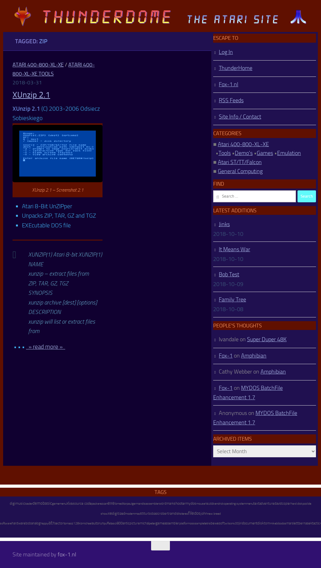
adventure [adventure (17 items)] (266, 503)
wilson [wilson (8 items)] (229, 523)
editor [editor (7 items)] (123, 504)
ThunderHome (235, 68)
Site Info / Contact (240, 116)
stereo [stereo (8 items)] (184, 514)
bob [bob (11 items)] (28, 523)
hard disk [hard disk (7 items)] (297, 504)
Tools (224, 153)
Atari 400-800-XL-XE (38, 64)
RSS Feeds (231, 100)
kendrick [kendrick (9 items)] (218, 504)
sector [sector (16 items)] (59, 523)
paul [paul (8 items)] (129, 504)
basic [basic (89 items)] (47, 503)
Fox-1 (226, 355)
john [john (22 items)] (204, 513)
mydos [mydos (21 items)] (191, 503)
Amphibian (253, 355)
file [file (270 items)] (191, 513)
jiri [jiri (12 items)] (240, 523)
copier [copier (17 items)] (286, 503)
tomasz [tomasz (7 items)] (68, 523)
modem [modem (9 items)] (130, 514)
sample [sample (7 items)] (199, 523)
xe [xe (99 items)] (110, 513)
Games (265, 153)
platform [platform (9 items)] (184, 523)
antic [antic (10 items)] (126, 523)
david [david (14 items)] (278, 504)
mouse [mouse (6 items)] (200, 504)
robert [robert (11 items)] (164, 514)
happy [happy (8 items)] (44, 523)
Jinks (224, 224)
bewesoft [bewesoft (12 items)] (218, 523)
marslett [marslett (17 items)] (292, 523)
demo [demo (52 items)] (38, 503)
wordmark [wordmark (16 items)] (166, 504)
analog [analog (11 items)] (35, 523)
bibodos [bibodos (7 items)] (281, 523)
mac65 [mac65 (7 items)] (139, 514)
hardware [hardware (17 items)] (18, 523)
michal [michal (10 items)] (144, 523)
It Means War (234, 249)
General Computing (240, 171)
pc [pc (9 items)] (304, 504)
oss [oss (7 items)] (192, 523)
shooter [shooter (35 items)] (180, 503)
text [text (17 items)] (256, 503)
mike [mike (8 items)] (273, 523)
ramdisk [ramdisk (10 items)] (174, 514)
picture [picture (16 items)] (134, 523)
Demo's (244, 153)
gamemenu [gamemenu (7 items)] (59, 504)
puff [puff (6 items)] (106, 523)
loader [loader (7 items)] (29, 504)
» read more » (45, 346)
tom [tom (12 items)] (267, 523)
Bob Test (229, 274)
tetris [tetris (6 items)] (207, 523)
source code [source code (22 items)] (82, 503)
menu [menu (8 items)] (249, 504)
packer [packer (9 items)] (96, 504)
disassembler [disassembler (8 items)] (150, 504)
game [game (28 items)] (159, 523)
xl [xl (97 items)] (67, 503)
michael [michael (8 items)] (87, 523)
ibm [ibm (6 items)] (117, 504)
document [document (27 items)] (249, 523)
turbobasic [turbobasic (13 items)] (151, 514)
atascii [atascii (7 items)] (113, 523)
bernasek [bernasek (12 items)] (305, 523)
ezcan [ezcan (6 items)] (104, 504)
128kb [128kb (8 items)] (77, 523)
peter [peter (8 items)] (152, 523)
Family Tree (232, 299)
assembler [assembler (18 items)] (171, 523)
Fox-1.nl (228, 84)
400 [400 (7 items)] (236, 523)
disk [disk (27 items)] (260, 523)
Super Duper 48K (267, 339)
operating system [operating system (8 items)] (235, 504)
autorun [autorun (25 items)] (98, 523)
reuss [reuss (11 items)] (209, 504)
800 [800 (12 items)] (120, 523)
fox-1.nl (67, 554)
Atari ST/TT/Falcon (240, 162)
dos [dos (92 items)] (197, 513)
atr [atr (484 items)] (51, 523)
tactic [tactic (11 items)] (316, 523)
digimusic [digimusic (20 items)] (17, 503)
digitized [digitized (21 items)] (118, 513)
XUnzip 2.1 (31, 95)
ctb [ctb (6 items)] (71, 504)
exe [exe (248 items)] (111, 503)
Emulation (289, 153)
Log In (226, 52)
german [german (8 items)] (137, 504)
